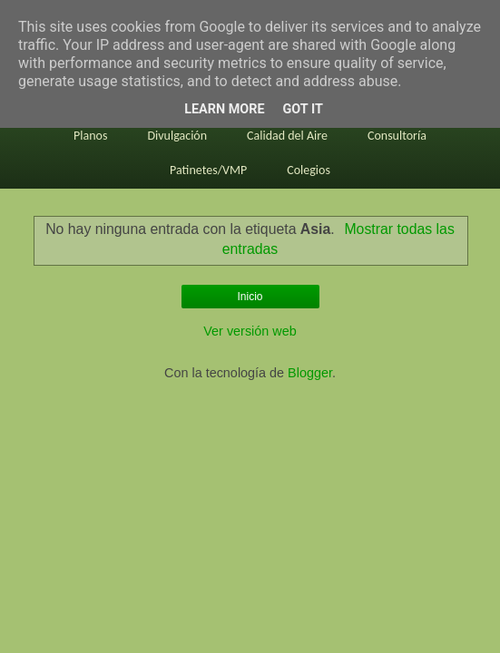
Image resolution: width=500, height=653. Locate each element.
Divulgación (177, 135)
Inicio (249, 296)
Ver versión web (249, 331)
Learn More (224, 109)
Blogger (310, 372)
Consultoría (397, 135)
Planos (90, 135)
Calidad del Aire (287, 135)
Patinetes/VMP (208, 170)
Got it (303, 109)
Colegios (308, 170)
